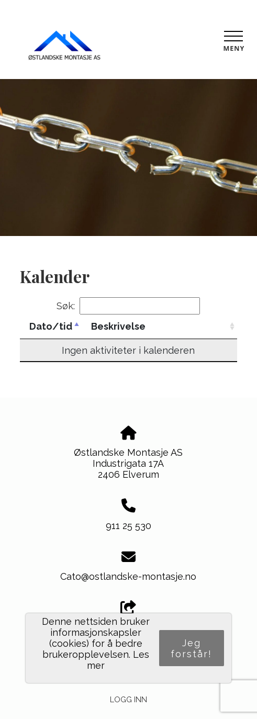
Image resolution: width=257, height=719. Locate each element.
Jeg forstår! (191, 648)
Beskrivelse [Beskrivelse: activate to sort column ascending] (118, 326)
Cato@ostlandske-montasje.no (128, 576)
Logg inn (128, 699)
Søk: (128, 305)
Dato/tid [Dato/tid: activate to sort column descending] (50, 326)
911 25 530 (128, 525)
